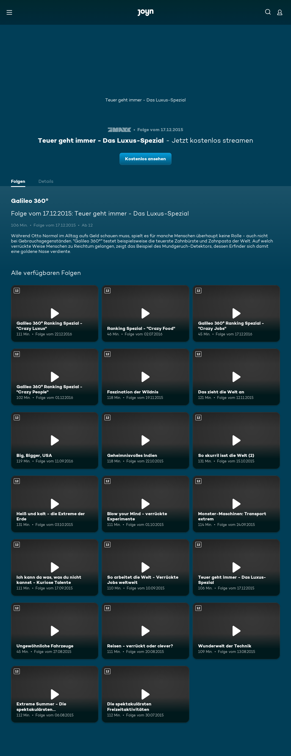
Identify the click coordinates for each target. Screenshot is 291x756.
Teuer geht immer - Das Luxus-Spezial (145, 100)
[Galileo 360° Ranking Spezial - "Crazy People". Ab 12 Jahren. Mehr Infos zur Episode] (54, 377)
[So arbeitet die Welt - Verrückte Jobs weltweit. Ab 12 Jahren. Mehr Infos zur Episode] (145, 567)
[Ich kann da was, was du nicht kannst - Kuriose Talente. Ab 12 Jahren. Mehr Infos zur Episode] (54, 567)
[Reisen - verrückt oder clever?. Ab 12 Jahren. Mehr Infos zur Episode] (145, 631)
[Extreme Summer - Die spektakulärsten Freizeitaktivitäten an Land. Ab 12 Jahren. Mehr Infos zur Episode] (54, 694)
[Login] (280, 12)
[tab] (19, 182)
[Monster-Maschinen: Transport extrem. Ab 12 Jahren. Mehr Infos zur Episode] (236, 504)
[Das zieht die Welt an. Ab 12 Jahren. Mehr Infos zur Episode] (236, 377)
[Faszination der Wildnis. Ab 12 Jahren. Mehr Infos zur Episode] (145, 377)
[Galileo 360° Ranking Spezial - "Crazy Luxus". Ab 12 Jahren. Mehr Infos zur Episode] (54, 313)
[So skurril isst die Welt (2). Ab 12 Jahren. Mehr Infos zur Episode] (236, 440)
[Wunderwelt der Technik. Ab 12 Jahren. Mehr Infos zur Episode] (236, 631)
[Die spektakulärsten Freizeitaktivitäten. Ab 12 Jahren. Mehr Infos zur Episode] (145, 694)
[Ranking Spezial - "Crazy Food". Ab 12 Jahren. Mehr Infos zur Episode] (145, 313)
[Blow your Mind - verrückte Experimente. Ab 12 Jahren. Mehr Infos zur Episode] (145, 504)
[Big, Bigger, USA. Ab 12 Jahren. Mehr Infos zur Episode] (54, 440)
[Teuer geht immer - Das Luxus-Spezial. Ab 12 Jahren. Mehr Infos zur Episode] (236, 567)
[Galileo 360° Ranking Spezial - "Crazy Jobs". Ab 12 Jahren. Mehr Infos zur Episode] (236, 313)
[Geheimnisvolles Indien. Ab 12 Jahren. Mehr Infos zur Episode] (145, 440)
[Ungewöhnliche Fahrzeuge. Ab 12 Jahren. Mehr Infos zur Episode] (54, 631)
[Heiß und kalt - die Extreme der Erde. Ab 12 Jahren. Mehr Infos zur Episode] (54, 504)
